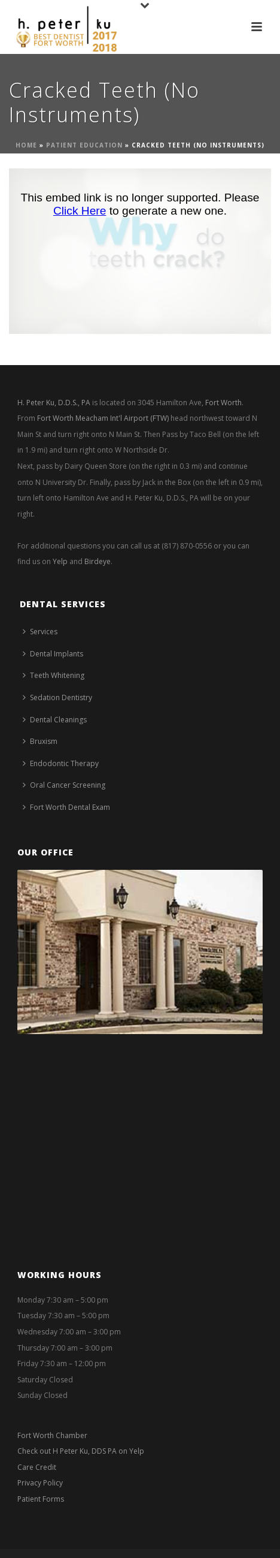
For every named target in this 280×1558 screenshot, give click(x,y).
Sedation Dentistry (57, 697)
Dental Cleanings (55, 720)
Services (40, 631)
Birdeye (97, 561)
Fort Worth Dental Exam (66, 807)
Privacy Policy (40, 1483)
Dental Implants (53, 654)
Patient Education (84, 145)
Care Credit (36, 1467)
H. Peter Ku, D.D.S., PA (53, 402)
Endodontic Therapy (61, 763)
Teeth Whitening (53, 675)
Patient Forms (40, 1499)
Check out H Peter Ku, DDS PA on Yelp (80, 1451)
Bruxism (40, 741)
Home (26, 145)
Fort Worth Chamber (52, 1435)
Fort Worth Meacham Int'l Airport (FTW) (103, 418)
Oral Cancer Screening (64, 785)
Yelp (60, 561)
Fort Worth (223, 402)
